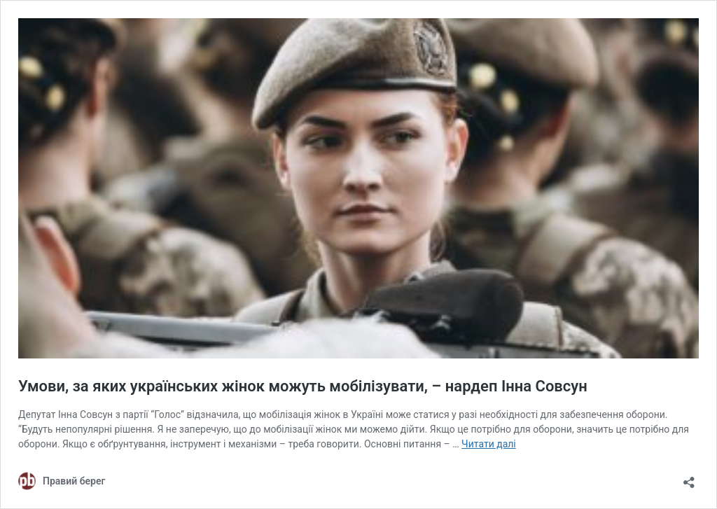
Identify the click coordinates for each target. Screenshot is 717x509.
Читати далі (488, 443)
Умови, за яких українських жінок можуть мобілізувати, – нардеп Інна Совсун (302, 386)
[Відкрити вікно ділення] (689, 478)
